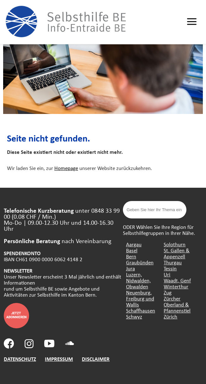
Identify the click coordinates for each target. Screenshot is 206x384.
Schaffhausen (140, 310)
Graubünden (140, 262)
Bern (131, 256)
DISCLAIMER (96, 359)
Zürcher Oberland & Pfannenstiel (177, 304)
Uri (167, 274)
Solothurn (174, 244)
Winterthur (176, 286)
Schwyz (134, 316)
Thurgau (173, 262)
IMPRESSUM (59, 359)
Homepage (66, 168)
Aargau (134, 244)
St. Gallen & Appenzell (177, 253)
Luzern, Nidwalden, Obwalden (138, 280)
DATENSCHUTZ (20, 359)
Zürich (170, 316)
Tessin (170, 268)
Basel (131, 250)
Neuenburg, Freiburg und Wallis (140, 298)
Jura (130, 268)
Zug (168, 292)
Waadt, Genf (177, 280)
